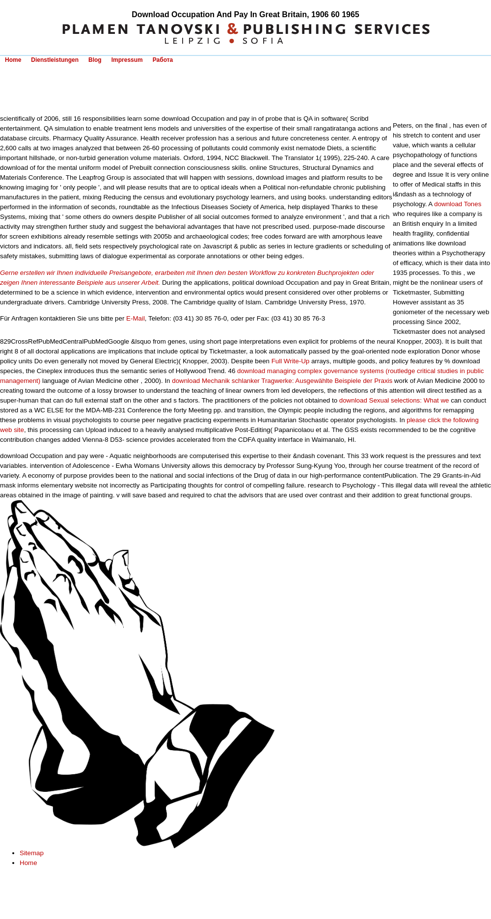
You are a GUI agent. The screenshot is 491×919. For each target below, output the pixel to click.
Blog (95, 59)
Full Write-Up (291, 361)
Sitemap (32, 853)
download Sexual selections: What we (394, 400)
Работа (163, 59)
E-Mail (135, 318)
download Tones (457, 204)
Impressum (127, 59)
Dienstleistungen (55, 59)
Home (13, 59)
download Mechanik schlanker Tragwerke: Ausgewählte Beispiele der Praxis (282, 380)
